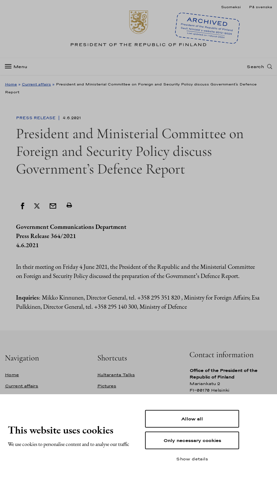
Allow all (192, 419)
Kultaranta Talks (116, 375)
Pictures (106, 386)
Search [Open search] (255, 66)
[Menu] (18, 67)
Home (11, 84)
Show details (192, 459)
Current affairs (36, 84)
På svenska (260, 7)
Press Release (36, 117)
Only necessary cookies (192, 440)
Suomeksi (231, 7)
